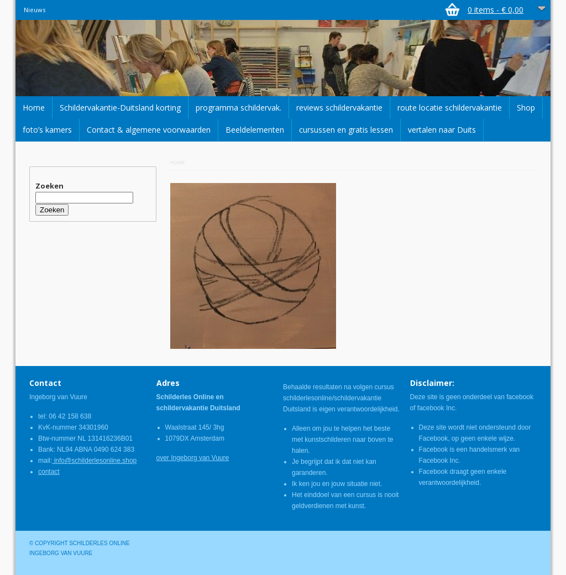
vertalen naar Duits (442, 129)
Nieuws (34, 10)
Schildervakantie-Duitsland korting (120, 107)
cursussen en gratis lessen (346, 129)
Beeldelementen (255, 129)
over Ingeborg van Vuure (192, 458)
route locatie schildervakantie (449, 107)
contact (49, 471)
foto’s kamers (47, 129)
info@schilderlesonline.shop (94, 460)
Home (34, 107)
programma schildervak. (238, 107)
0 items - (495, 9)
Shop (526, 107)
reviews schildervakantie (339, 107)
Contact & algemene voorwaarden (149, 129)
